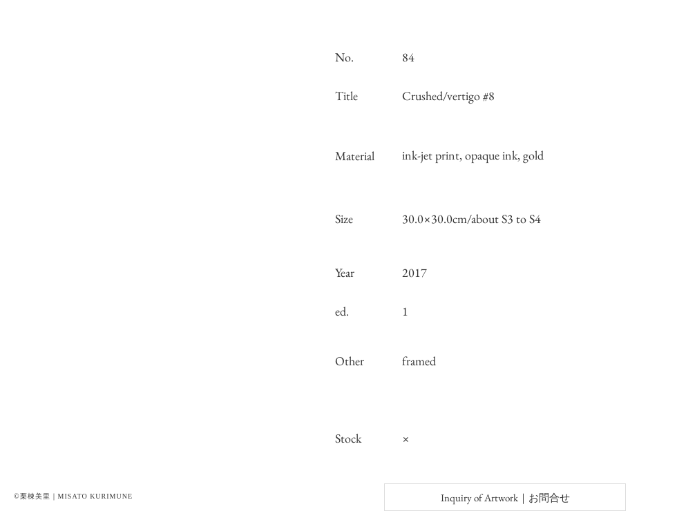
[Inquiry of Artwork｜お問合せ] (505, 497)
